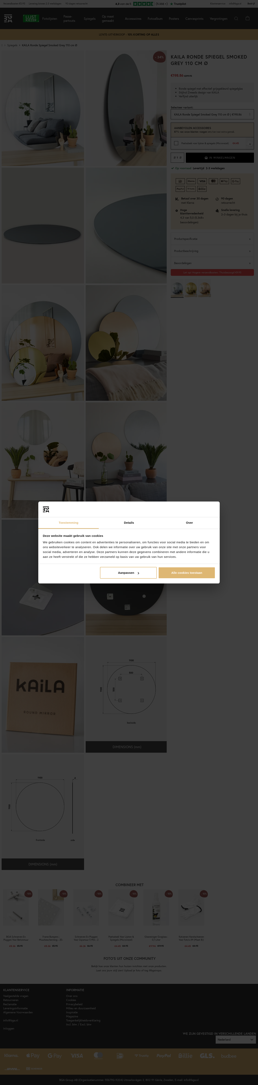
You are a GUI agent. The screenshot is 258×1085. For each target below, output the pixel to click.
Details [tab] (129, 522)
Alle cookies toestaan (186, 572)
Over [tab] (189, 522)
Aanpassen (128, 572)
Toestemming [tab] (68, 522)
